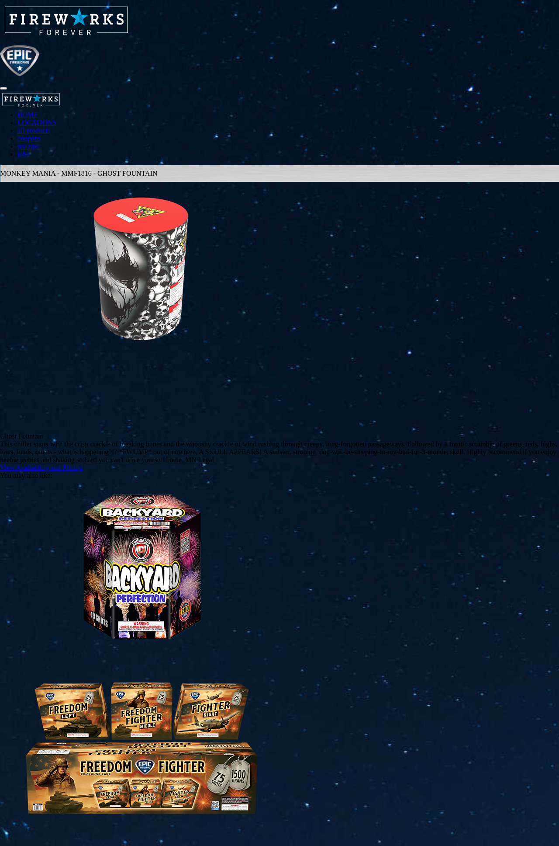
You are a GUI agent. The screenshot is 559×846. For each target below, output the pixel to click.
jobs (23, 154)
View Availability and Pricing (41, 467)
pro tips (27, 146)
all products (33, 130)
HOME (27, 114)
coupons (29, 138)
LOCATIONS (36, 122)
